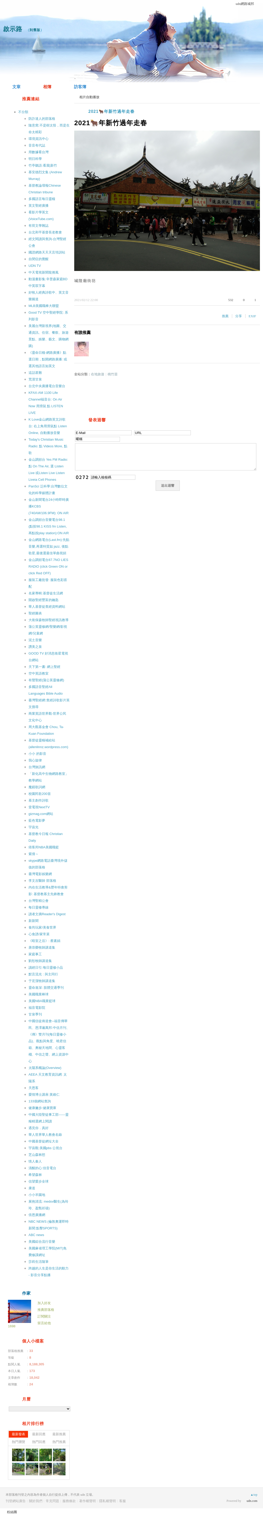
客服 (122, 1501)
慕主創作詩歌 (39, 800)
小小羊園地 (37, 1195)
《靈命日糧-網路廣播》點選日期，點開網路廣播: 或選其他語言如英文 (48, 359)
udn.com (252, 1501)
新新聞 (34, 921)
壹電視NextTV (39, 807)
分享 (238, 316)
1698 (11, 1326)
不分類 (23, 112)
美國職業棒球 (39, 994)
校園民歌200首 (40, 794)
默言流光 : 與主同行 (43, 974)
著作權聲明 (87, 1501)
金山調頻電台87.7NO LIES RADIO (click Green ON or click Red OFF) (48, 566)
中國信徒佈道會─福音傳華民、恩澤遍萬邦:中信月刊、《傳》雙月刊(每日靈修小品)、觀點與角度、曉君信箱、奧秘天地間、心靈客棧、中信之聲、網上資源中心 (49, 1041)
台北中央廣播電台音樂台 (47, 386)
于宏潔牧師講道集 (42, 981)
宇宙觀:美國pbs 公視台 (45, 1148)
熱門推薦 (59, 1442)
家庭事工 (35, 954)
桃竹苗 (113, 374)
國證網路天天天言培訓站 (47, 252)
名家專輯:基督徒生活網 (46, 593)
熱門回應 (38, 1442)
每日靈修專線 (39, 907)
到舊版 (35, 30)
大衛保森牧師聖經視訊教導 (49, 620)
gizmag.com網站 (41, 814)
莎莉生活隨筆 (39, 1262)
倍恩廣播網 (37, 1215)
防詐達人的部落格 (42, 119)
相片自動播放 (89, 97)
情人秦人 (35, 1161)
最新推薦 (59, 1434)
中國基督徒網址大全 (44, 1141)
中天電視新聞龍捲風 (44, 272)
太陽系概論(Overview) (45, 1068)
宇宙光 (34, 827)
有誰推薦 (82, 332)
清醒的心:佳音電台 (42, 1168)
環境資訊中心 (39, 139)
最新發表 (18, 1434)
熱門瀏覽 (18, 1442)
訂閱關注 (44, 1316)
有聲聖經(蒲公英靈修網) (46, 680)
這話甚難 (35, 373)
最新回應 (38, 1434)
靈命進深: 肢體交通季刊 (46, 988)
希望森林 (35, 1175)
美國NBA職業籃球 (42, 1001)
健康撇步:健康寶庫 (42, 1108)
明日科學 (35, 159)
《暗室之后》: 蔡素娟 (44, 941)
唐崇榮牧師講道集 (42, 947)
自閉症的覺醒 (39, 259)
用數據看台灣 (39, 152)
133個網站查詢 (40, 1101)
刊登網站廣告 (16, 1501)
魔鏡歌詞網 (37, 787)
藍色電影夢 (37, 820)
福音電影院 (37, 1008)
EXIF (252, 316)
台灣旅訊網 (37, 767)
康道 (32, 1188)
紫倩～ (34, 854)
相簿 (47, 87)
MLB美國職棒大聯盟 (44, 306)
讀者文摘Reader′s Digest (47, 914)
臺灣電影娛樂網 (40, 874)
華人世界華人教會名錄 (45, 1135)
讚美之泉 (35, 647)
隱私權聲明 (107, 1501)
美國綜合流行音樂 (42, 1241)
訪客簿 (80, 87)
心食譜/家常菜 (39, 934)
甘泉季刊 (35, 1014)
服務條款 (69, 1501)
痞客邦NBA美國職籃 (44, 847)
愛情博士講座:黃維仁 (44, 1094)
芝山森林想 (37, 1155)
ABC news (36, 1235)
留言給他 (44, 1323)
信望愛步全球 (39, 1181)
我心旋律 (35, 760)
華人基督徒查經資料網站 (47, 607)
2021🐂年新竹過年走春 (111, 111)
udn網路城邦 (245, 4)
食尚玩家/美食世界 (42, 927)
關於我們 (35, 1501)
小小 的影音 (37, 754)
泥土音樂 (35, 640)
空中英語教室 (39, 673)
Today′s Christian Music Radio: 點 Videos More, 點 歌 (48, 446)
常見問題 (52, 1501)
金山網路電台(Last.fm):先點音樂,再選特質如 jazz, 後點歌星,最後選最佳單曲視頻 (49, 546)
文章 (16, 87)
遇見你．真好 (39, 1128)
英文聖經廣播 (39, 205)
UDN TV (35, 266)
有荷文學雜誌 (39, 226)
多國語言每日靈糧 (42, 199)
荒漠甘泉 (35, 379)
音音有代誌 (37, 145)
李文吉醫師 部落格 (42, 881)
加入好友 (44, 1303)
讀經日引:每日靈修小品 (46, 967)
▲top (253, 1494)
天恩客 (34, 1088)
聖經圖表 (35, 613)
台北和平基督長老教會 (45, 232)
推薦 (225, 316)
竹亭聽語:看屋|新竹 (43, 165)
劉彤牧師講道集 (40, 961)
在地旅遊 (97, 374)
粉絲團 (12, 1512)
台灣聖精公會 (39, 901)
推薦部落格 (45, 1310)
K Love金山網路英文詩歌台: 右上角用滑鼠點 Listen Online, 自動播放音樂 (48, 426)
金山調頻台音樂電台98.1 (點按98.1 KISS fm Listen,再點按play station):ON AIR (49, 526)
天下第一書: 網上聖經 (44, 667)
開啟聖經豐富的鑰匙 (44, 600)
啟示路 (12, 28)
